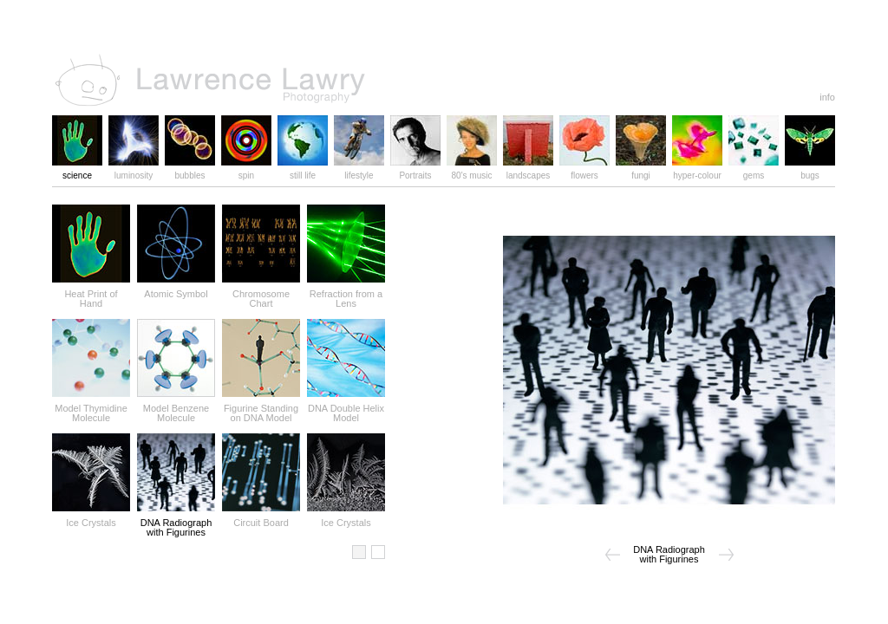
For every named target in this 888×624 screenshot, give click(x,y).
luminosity (133, 171)
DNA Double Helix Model (346, 409)
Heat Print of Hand (91, 295)
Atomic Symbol (176, 290)
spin (246, 171)
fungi (641, 171)
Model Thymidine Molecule (91, 409)
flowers (584, 171)
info (827, 97)
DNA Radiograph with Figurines (176, 523)
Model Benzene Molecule (176, 409)
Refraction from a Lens (346, 295)
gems (753, 171)
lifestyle (359, 171)
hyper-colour (697, 171)
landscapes (528, 171)
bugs (810, 171)
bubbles (190, 171)
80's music (472, 171)
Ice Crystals (91, 519)
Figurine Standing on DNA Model (261, 409)
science (77, 171)
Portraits (415, 171)
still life (303, 171)
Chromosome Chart (261, 295)
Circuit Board (261, 519)
